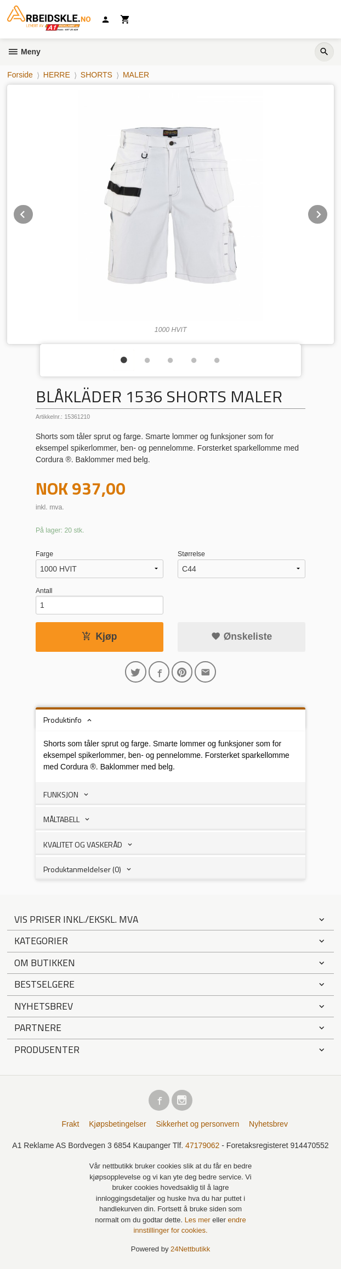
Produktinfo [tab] (62, 719)
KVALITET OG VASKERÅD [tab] (82, 844)
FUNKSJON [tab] (60, 794)
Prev (33, 212)
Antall (44, 591)
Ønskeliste (241, 636)
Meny (24, 51)
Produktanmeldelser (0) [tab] (82, 869)
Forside (20, 74)
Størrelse (191, 554)
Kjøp (99, 636)
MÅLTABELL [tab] (61, 819)
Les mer (199, 1220)
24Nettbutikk (190, 1249)
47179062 (202, 1145)
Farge (44, 554)
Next (327, 212)
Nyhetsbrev (268, 1124)
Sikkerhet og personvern (197, 1124)
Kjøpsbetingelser (117, 1124)
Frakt (70, 1124)
